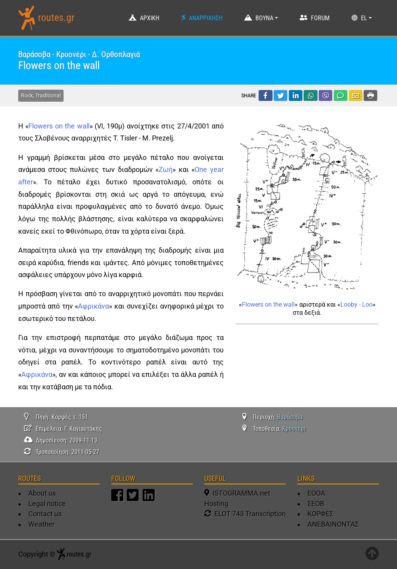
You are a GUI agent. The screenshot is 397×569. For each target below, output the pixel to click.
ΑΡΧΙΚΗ (149, 18)
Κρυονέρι (294, 428)
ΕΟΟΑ (316, 493)
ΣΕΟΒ (315, 504)
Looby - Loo (356, 304)
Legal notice (47, 504)
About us (42, 493)
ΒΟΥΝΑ (264, 18)
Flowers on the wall (58, 126)
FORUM (320, 18)
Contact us (45, 514)
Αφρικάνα (93, 306)
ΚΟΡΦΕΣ (320, 514)
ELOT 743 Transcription (245, 514)
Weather (41, 524)
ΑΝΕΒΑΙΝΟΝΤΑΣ (333, 524)
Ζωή (166, 169)
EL (364, 18)
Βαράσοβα (289, 417)
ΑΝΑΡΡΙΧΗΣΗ (206, 18)
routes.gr (56, 17)
